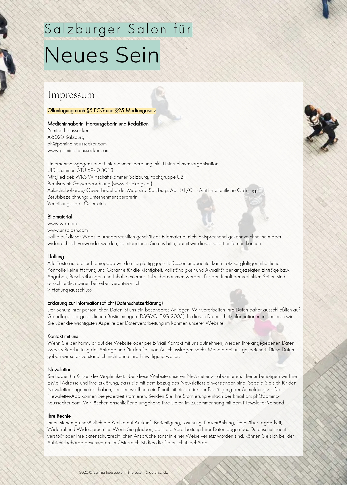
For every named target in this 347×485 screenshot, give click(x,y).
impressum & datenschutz (148, 473)
